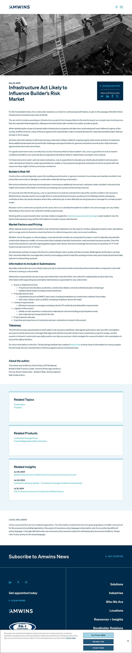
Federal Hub (75, 345)
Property (18, 408)
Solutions (116, 585)
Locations (116, 611)
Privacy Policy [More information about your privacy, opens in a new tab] (71, 638)
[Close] (128, 641)
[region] (66, 641)
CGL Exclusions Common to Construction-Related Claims (39, 492)
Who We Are (114, 602)
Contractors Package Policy (26, 439)
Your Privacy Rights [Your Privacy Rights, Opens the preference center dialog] (98, 635)
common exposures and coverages (82, 216)
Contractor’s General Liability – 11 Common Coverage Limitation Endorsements (48, 484)
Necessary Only (98, 642)
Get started (115, 557)
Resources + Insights (108, 620)
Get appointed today (23, 594)
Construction (19, 405)
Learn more (18, 601)
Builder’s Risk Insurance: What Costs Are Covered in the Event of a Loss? (45, 475)
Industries (116, 594)
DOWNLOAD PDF (111, 86)
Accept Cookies (98, 648)
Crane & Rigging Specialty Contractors (30, 442)
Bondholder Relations (108, 629)
